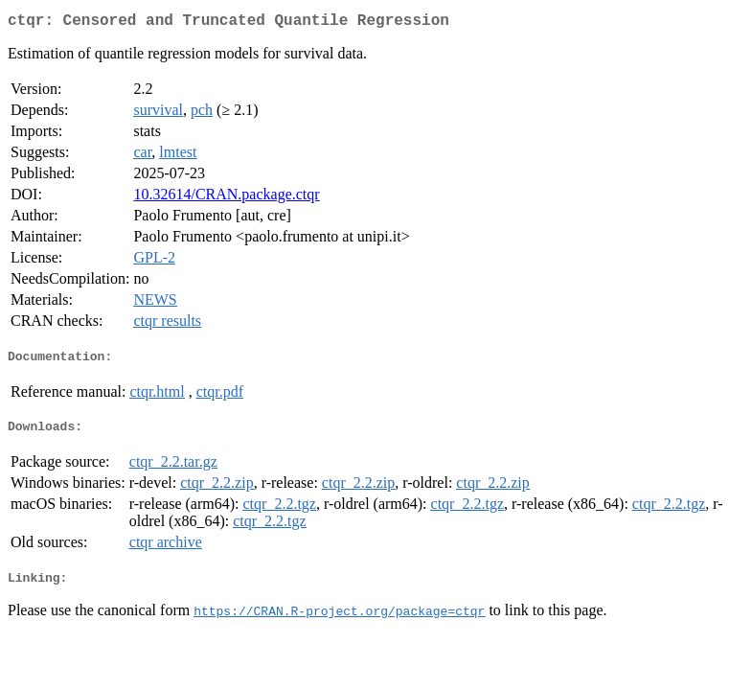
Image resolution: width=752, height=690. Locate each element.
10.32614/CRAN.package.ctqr (226, 198)
